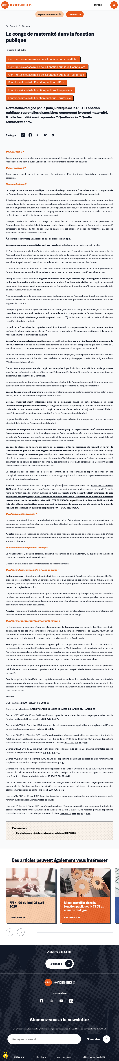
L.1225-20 (66, 708)
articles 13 (65, 813)
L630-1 (24, 702)
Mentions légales (64, 1056)
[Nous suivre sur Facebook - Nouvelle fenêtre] (41, 1001)
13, (52, 776)
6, (53, 718)
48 (80, 742)
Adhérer (75, 14)
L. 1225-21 (77, 708)
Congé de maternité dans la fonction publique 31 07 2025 (46, 832)
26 (51, 728)
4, (48, 718)
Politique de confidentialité (93, 1056)
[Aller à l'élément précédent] (9, 932)
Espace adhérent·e (49, 14)
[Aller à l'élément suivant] (20, 932)
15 (65, 742)
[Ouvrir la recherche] (114, 5)
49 (85, 742)
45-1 (88, 813)
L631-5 (44, 702)
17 (68, 742)
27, (55, 776)
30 (78, 813)
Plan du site (41, 1056)
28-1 (74, 813)
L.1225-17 (34, 708)
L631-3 (35, 702)
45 (82, 813)
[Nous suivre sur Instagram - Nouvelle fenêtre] (51, 1001)
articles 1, (43, 789)
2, (50, 789)
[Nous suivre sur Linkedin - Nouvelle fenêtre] (71, 1001)
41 (68, 776)
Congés (26, 25)
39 (63, 776)
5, (50, 718)
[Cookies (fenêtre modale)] (5, 1055)
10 (49, 776)
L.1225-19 (55, 708)
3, (48, 752)
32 (76, 742)
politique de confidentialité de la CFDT (89, 1028)
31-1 (72, 742)
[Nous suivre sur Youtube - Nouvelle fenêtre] (61, 1001)
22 (45, 728)
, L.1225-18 (44, 708)
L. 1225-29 (90, 708)
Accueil (11, 25)
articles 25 (41, 799)
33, (59, 776)
